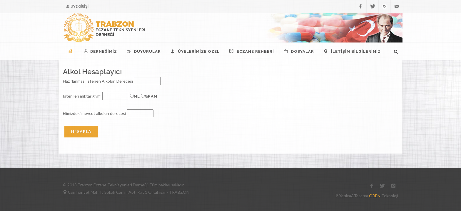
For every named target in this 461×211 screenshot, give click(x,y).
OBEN (374, 195)
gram (151, 96)
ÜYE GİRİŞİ (77, 6)
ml (137, 96)
